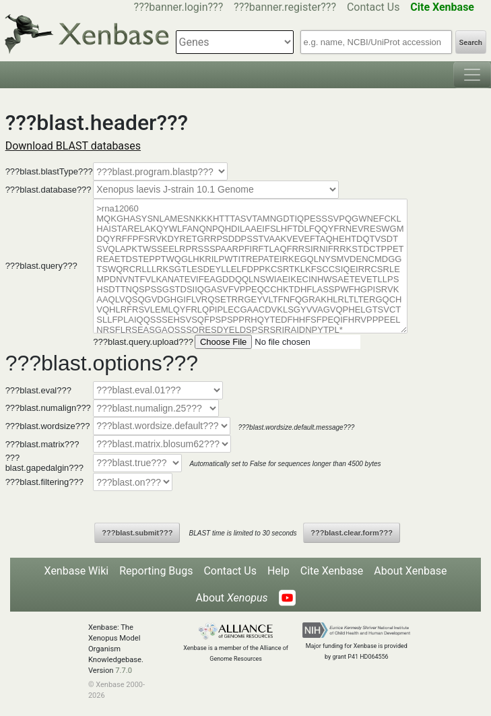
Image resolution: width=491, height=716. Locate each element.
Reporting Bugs (156, 570)
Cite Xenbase (332, 570)
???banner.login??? (179, 7)
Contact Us (373, 7)
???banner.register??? (285, 7)
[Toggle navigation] (472, 74)
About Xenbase (410, 570)
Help (278, 570)
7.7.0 (123, 670)
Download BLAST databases (73, 145)
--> (216, 190)
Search (470, 42)
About (231, 597)
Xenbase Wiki (76, 570)
